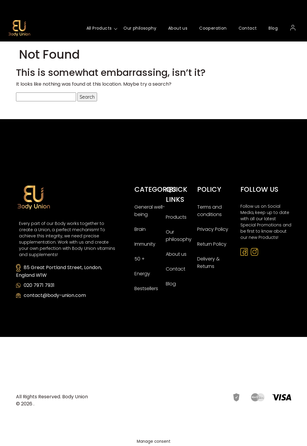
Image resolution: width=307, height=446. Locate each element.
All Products (99, 28)
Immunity (144, 244)
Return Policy (211, 244)
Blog (273, 28)
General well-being (149, 211)
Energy (142, 273)
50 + (139, 258)
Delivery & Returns (208, 262)
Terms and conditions (209, 211)
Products (176, 217)
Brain (140, 229)
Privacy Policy (212, 229)
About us (177, 28)
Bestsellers (146, 288)
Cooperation (212, 28)
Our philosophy (139, 28)
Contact (248, 28)
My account (293, 28)
